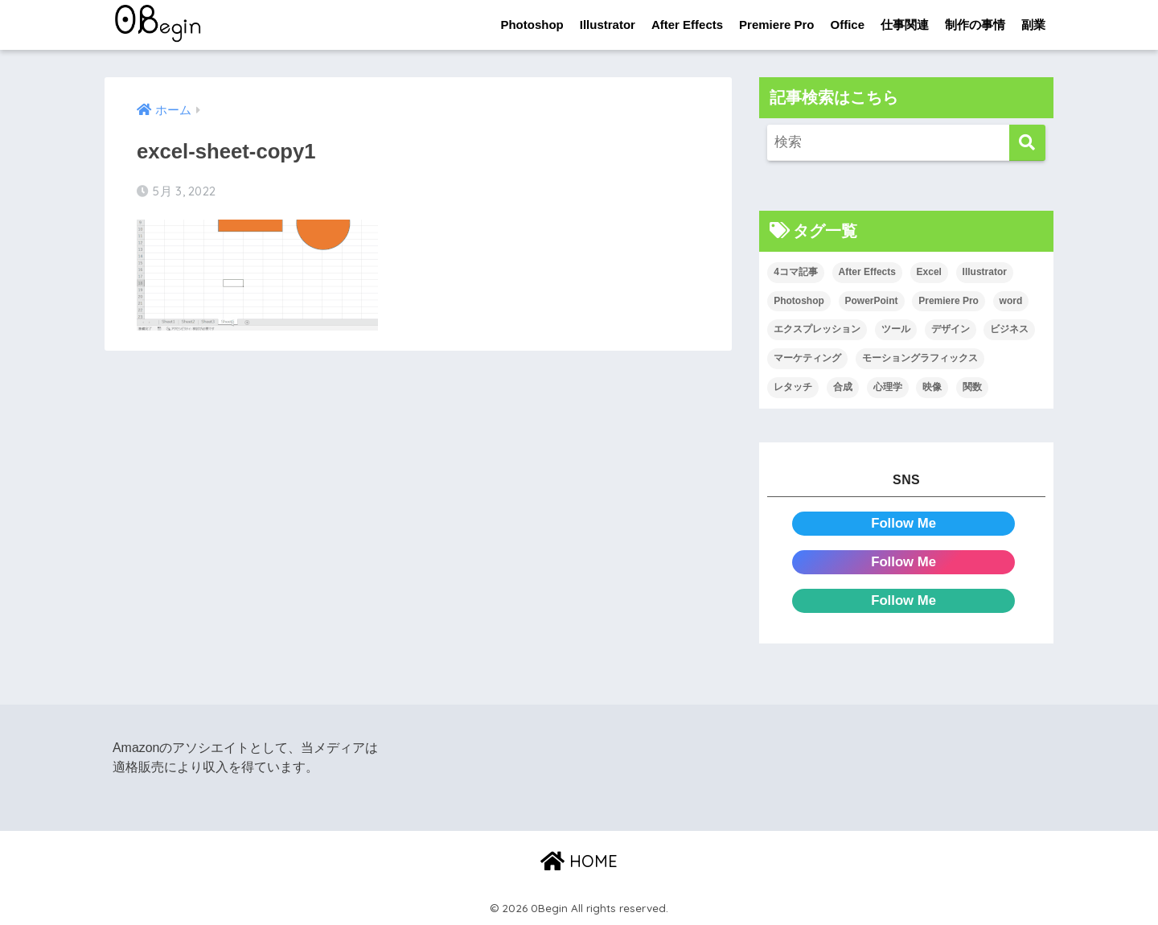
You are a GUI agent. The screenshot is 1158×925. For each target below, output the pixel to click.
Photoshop (531, 24)
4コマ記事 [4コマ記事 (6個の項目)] (796, 272)
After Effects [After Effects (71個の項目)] (867, 272)
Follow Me (903, 523)
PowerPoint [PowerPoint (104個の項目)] (871, 300)
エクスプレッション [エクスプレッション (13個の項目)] (817, 329)
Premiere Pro (776, 24)
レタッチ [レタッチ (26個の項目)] (793, 387)
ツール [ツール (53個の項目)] (895, 329)
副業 (1033, 24)
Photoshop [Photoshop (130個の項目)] (799, 300)
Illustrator (607, 24)
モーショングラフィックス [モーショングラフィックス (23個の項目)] (920, 358)
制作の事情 (975, 24)
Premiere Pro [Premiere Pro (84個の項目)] (948, 300)
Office (847, 24)
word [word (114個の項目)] (1011, 300)
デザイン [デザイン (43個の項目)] (950, 329)
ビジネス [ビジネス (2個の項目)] (1009, 329)
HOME (579, 861)
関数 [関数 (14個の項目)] (972, 387)
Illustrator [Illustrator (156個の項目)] (985, 272)
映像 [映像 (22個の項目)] (932, 387)
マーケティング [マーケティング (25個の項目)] (807, 358)
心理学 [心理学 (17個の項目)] (887, 387)
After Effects (687, 24)
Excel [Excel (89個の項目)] (929, 272)
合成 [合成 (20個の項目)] (842, 387)
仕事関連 (905, 24)
